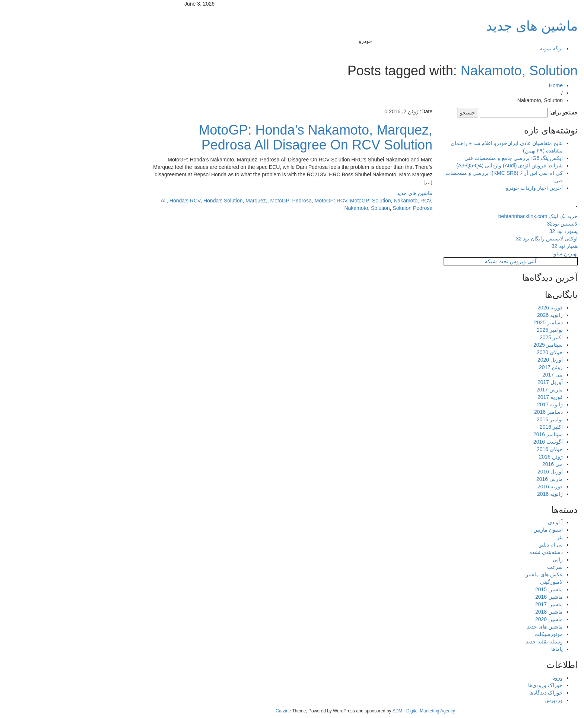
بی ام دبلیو (477, 545)
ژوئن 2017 (477, 367)
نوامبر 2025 (476, 330)
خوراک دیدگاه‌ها (472, 693)
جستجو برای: (490, 113)
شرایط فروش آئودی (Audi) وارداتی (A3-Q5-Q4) (436, 166)
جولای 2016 (476, 449)
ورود (484, 678)
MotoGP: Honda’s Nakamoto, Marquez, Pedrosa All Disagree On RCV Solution (242, 137)
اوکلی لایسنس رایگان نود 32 (473, 239)
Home (482, 85)
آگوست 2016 (474, 442)
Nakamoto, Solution (445, 70)
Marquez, (183, 201)
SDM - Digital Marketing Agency (350, 711)
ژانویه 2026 (476, 315)
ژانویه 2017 (476, 404)
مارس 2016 (476, 479)
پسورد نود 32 (490, 231)
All (90, 201)
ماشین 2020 (475, 619)
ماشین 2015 (475, 589)
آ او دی (482, 522)
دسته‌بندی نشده (472, 552)
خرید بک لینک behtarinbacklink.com (464, 216)
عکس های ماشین (470, 574)
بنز (486, 537)
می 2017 (479, 375)
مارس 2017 (476, 390)
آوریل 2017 (476, 382)
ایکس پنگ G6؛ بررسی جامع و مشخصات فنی (440, 158)
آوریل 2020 (476, 360)
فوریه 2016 (476, 486)
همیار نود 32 (491, 246)
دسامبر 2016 (475, 412)
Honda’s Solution (149, 201)
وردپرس (480, 700)
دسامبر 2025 (475, 322)
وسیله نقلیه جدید (471, 642)
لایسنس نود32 (489, 224)
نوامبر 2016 (476, 419)
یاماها (483, 649)
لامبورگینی (478, 582)
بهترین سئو (492, 253)
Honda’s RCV (111, 201)
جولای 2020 (476, 352)
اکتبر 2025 (477, 337)
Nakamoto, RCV (339, 201)
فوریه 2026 (476, 308)
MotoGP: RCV (257, 201)
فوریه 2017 (476, 397)
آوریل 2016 (476, 472)
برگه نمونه (477, 48)
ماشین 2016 (475, 597)
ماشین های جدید (458, 26)
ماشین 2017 (475, 604)
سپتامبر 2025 (474, 345)
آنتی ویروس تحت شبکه (437, 261)
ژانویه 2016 (476, 494)
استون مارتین (474, 530)
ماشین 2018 (475, 612)
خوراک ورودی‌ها (472, 685)
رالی (484, 560)
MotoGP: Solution (297, 201)
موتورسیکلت (475, 634)
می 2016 (479, 464)
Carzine (210, 711)
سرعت (481, 567)
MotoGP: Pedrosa (217, 201)
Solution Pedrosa (339, 208)
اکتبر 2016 (477, 427)
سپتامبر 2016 (474, 434)
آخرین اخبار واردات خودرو (460, 188)
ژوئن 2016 (477, 457)
